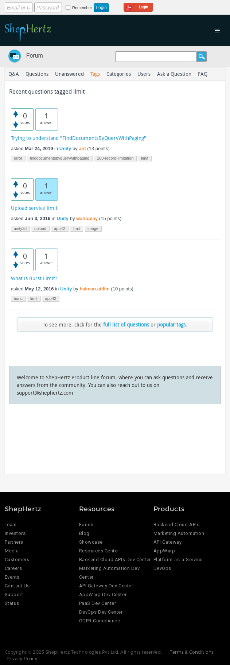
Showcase (91, 542)
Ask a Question (174, 73)
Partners (14, 542)
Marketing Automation (178, 533)
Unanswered (69, 73)
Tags (95, 73)
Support (14, 594)
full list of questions (126, 324)
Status (12, 603)
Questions (37, 73)
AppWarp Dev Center (102, 594)
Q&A (13, 73)
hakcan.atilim (94, 289)
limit (144, 158)
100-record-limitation (115, 158)
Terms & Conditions (192, 651)
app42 (59, 228)
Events (12, 577)
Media (12, 550)
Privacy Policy (22, 658)
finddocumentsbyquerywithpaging (59, 158)
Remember (82, 7)
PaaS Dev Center (97, 603)
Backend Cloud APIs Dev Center (115, 559)
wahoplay (87, 218)
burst (18, 298)
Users (144, 73)
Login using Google (138, 6)
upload (40, 228)
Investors (15, 533)
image (92, 228)
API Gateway (167, 542)
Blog (84, 533)
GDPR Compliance (99, 620)
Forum (34, 55)
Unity (65, 148)
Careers (13, 568)
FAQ (202, 73)
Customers (17, 559)
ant (82, 148)
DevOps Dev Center (101, 612)
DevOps (162, 568)
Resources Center (99, 550)
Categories (118, 73)
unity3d (20, 228)
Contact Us (17, 585)
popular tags (171, 324)
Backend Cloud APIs (176, 524)
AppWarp (164, 550)
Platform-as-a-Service (178, 559)
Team (11, 524)
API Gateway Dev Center (106, 585)
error (18, 158)
